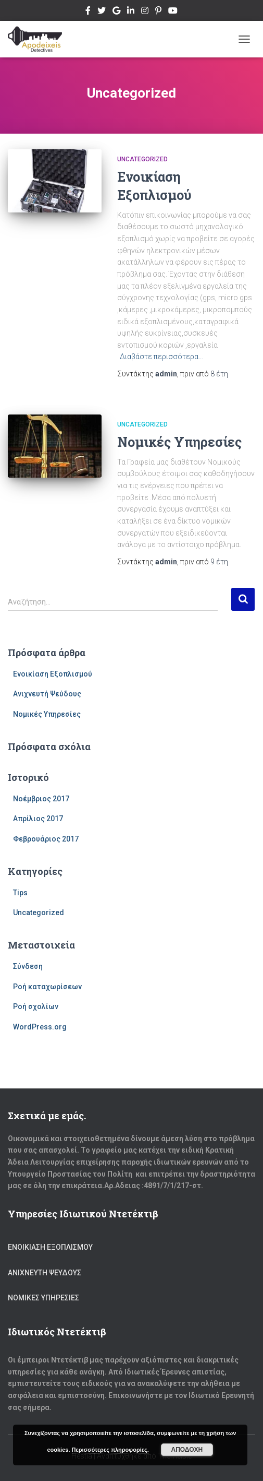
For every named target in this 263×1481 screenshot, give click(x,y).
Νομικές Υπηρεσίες (179, 442)
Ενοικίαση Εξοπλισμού (52, 674)
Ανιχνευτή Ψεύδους (47, 694)
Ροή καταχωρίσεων (47, 986)
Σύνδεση (28, 966)
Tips (20, 892)
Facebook (88, 12)
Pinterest (158, 12)
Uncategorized (142, 159)
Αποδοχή (187, 1449)
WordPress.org (40, 1027)
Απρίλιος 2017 (38, 818)
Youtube (173, 12)
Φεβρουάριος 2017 (46, 839)
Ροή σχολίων (35, 1006)
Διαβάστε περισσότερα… (161, 356)
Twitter (101, 12)
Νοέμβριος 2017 (41, 799)
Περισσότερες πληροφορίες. (110, 1450)
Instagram (144, 12)
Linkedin (130, 12)
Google (116, 12)
